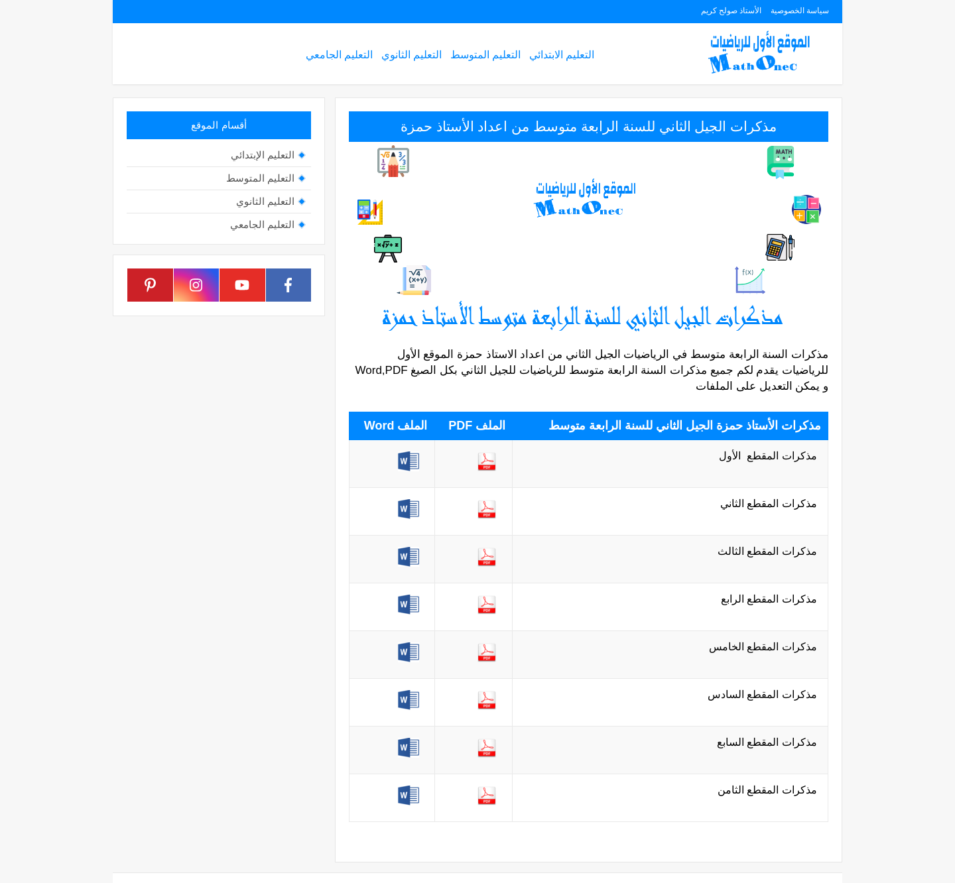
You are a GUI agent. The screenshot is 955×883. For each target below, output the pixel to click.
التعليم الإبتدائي (262, 154)
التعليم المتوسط (485, 54)
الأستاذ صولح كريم (731, 10)
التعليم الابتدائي (561, 54)
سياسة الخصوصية (800, 10)
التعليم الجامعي (339, 54)
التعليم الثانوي (411, 54)
